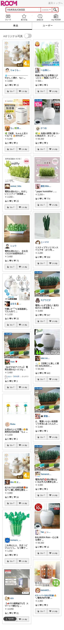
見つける (24, 17)
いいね (24, 91)
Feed (8, 17)
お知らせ (40, 17)
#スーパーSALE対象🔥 (46, 595)
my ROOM (56, 17)
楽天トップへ (55, 3)
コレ (12, 91)
